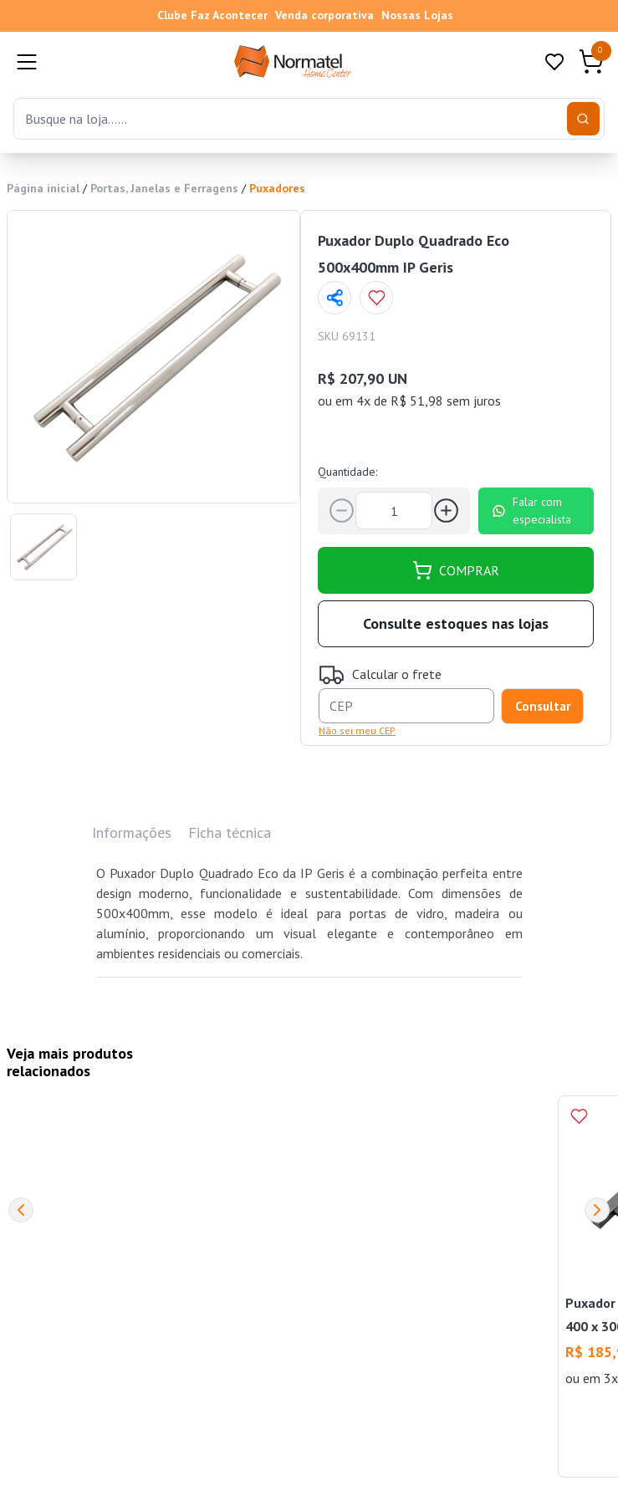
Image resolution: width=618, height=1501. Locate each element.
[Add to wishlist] (376, 297)
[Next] (597, 1210)
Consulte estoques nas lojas (456, 623)
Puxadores (277, 188)
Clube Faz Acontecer (212, 15)
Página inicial (43, 188)
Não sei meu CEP (357, 730)
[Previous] (20, 1210)
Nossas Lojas (417, 15)
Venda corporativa (324, 15)
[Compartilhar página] (334, 297)
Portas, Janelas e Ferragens (164, 188)
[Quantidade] (393, 510)
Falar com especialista (531, 510)
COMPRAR (455, 570)
